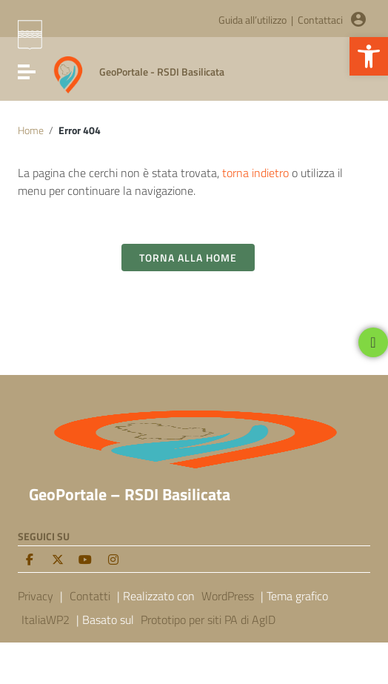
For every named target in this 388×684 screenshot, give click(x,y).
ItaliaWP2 (45, 619)
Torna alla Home (188, 257)
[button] (368, 56)
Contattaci (320, 20)
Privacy (35, 596)
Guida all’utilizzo (252, 20)
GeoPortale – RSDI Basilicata (129, 494)
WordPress (227, 596)
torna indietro (255, 173)
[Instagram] (113, 559)
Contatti (90, 596)
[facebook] (29, 559)
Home (31, 130)
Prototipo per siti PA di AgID (208, 619)
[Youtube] (85, 559)
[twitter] (58, 559)
